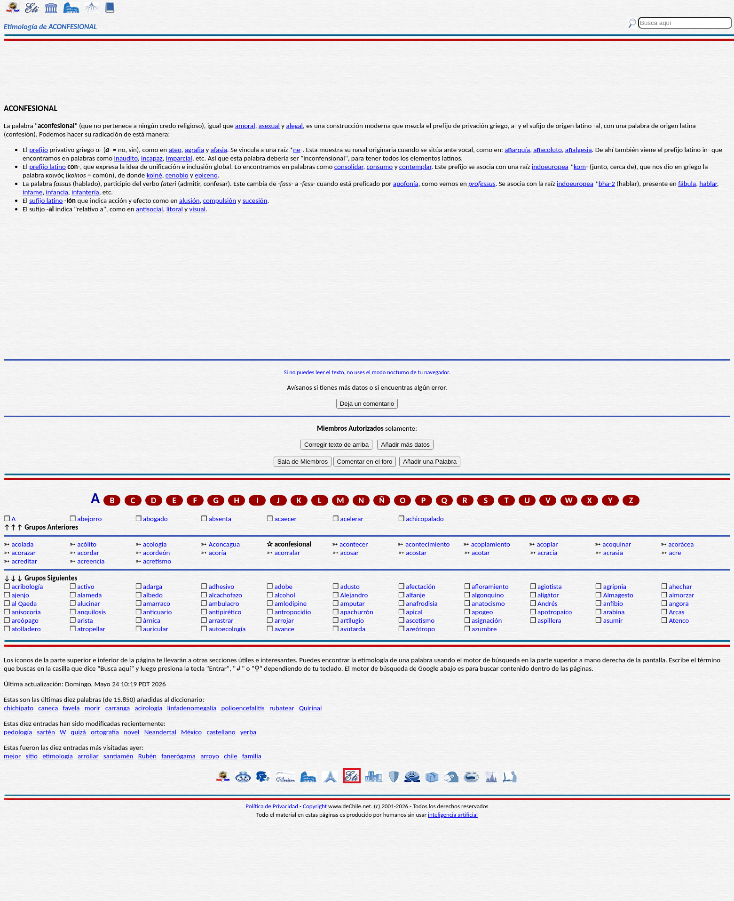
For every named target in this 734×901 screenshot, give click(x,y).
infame (32, 192)
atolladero (25, 629)
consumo (380, 166)
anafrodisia (421, 603)
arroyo (209, 756)
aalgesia (578, 149)
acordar (88, 552)
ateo (175, 149)
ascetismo (420, 620)
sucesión (255, 200)
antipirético (225, 612)
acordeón (156, 552)
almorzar (682, 595)
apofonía (405, 183)
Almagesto (618, 595)
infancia (57, 192)
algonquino (488, 595)
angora (679, 603)
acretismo (157, 561)
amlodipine (291, 603)
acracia (547, 552)
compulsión (219, 200)
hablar (708, 183)
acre (675, 552)
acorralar (287, 552)
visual (197, 209)
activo (85, 586)
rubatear (281, 708)
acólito (86, 544)
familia (251, 756)
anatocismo (488, 603)
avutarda (352, 629)
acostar (416, 552)
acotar (481, 552)
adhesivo (221, 586)
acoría (217, 552)
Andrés (547, 603)
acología (154, 544)
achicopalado (424, 519)
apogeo (482, 612)
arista (85, 620)
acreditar (24, 561)
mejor (12, 756)
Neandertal (160, 732)
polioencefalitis (243, 708)
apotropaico (554, 612)
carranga (117, 708)
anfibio (613, 603)
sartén (46, 732)
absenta (220, 519)
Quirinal (310, 708)
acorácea (681, 544)
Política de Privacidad (272, 806)
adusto (349, 586)
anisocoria (25, 612)
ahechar (680, 586)
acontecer (353, 544)
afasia (219, 149)
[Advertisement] (367, 71)
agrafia (194, 149)
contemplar (415, 166)
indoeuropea (550, 166)
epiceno (206, 175)
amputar (352, 603)
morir (93, 708)
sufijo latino (46, 200)
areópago (25, 620)
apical (414, 612)
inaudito (126, 158)
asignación (487, 620)
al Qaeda (24, 603)
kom (580, 166)
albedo (153, 595)
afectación (420, 586)
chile (230, 756)
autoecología (227, 629)
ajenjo (20, 595)
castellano (220, 732)
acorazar (23, 552)
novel (131, 732)
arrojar (284, 620)
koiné (154, 175)
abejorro (89, 519)
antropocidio (293, 612)
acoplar (547, 544)
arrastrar (221, 620)
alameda (89, 595)
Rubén (147, 756)
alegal (294, 125)
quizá (79, 732)
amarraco (156, 603)
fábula (687, 183)
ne (296, 149)
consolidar (348, 166)
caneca (48, 708)
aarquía (517, 149)
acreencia (90, 561)
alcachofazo (225, 595)
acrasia (613, 552)
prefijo (38, 149)
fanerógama (178, 756)
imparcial (179, 158)
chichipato (18, 708)
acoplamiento (490, 544)
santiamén (118, 756)
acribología (27, 586)
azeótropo (420, 629)
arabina (614, 612)
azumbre (484, 629)
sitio (31, 756)
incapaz (152, 158)
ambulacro (224, 603)
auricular (155, 629)
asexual (269, 125)
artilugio (352, 620)
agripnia (614, 586)
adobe (283, 586)
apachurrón (356, 612)
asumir (613, 620)
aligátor (548, 595)
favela (71, 708)
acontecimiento (427, 544)
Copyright (315, 806)
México (191, 732)
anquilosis (91, 612)
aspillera (549, 620)
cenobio (177, 175)
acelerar (351, 519)
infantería (85, 192)
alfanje (415, 595)
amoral (245, 125)
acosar (349, 552)
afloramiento (490, 586)
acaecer (286, 519)
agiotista (549, 586)
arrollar (88, 756)
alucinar (88, 603)
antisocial (149, 209)
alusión (189, 200)
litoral (174, 209)
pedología (18, 732)
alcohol (285, 595)
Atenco (679, 620)
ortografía (105, 732)
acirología (148, 708)
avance (284, 629)
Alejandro (354, 595)
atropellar (91, 629)
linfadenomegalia (192, 708)
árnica (151, 620)
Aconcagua (224, 544)
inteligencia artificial (453, 814)
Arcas (677, 612)
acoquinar (616, 544)
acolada (22, 544)
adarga (152, 586)
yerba (248, 732)
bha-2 (607, 183)
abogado (155, 519)
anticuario (157, 612)
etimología (57, 756)
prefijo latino (47, 166)
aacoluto (547, 149)
